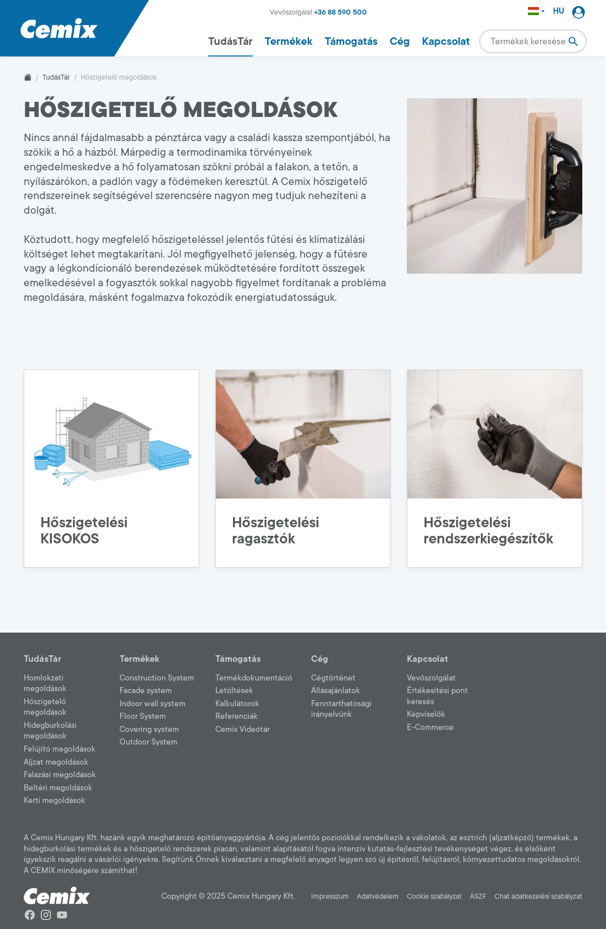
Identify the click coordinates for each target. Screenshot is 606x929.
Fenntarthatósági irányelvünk (341, 709)
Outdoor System (148, 742)
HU (558, 11)
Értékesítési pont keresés (437, 696)
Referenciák (236, 716)
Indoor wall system (152, 703)
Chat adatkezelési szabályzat (538, 896)
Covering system (149, 729)
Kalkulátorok (237, 703)
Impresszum (330, 896)
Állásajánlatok (335, 690)
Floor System (142, 716)
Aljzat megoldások (56, 762)
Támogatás (351, 41)
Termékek (289, 41)
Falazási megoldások (60, 774)
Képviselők (426, 714)
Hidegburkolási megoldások (50, 731)
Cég (400, 41)
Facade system (145, 690)
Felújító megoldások (59, 749)
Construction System (156, 678)
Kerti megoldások (54, 800)
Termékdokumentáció (253, 678)
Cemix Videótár (242, 729)
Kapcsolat (446, 41)
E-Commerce (430, 727)
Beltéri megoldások (58, 787)
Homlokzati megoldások (45, 683)
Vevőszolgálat (431, 678)
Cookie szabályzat (434, 896)
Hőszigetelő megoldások (45, 707)
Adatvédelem (378, 896)
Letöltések (234, 690)
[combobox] (533, 41)
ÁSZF (478, 896)
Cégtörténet (333, 678)
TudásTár (230, 41)
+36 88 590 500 (340, 12)
